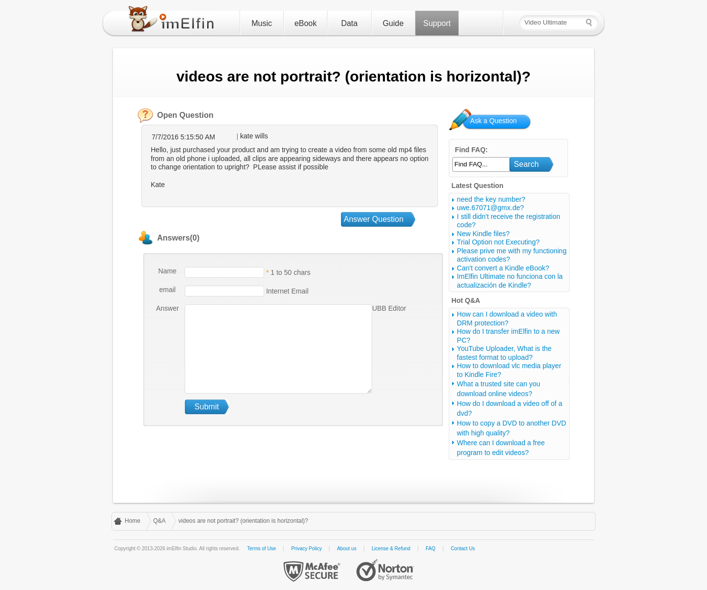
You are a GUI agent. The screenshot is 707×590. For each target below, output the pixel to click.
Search (526, 164)
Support (437, 23)
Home (132, 520)
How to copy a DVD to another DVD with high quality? (512, 428)
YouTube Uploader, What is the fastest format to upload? (504, 353)
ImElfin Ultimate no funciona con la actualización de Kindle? (510, 280)
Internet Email (286, 291)
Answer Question (374, 219)
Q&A (159, 520)
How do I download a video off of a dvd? (510, 408)
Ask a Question (493, 121)
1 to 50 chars (290, 272)
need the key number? (491, 199)
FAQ (430, 548)
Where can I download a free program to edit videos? (501, 447)
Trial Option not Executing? (498, 242)
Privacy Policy (306, 548)
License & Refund (391, 548)
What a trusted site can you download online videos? (499, 389)
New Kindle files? (483, 234)
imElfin (173, 21)
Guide (393, 23)
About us (346, 548)
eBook (306, 23)
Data (349, 23)
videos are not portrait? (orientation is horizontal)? (243, 520)
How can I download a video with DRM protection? (507, 318)
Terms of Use (261, 548)
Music (261, 23)
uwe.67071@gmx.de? (490, 208)
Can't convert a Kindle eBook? (503, 268)
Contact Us (463, 548)
